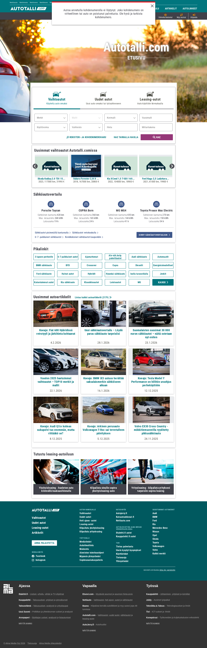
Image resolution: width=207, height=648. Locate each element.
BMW (155, 517)
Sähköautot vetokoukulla (85, 232)
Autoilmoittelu (87, 545)
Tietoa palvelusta (124, 546)
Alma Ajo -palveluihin (167, 570)
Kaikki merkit (159, 553)
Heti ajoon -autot (88, 520)
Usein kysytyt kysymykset (128, 550)
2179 (105, 297)
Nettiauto (14, 2)
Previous (35, 166)
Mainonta (84, 549)
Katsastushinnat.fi (125, 517)
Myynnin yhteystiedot (90, 556)
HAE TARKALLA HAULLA (126, 137)
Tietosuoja (121, 557)
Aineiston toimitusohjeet (92, 552)
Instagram (40, 560)
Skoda (156, 539)
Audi (155, 513)
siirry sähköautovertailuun (154, 235)
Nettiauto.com (123, 520)
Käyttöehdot (122, 553)
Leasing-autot (40, 527)
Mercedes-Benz (160, 528)
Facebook (40, 556)
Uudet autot (39, 522)
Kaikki (163, 282)
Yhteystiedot (122, 561)
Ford (155, 520)
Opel (155, 535)
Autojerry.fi (121, 513)
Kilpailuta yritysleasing (91, 531)
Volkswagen (158, 546)
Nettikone (44, 2)
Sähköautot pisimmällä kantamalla (53, 232)
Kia (154, 524)
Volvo (155, 549)
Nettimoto (23, 2)
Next (171, 166)
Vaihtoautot (39, 517)
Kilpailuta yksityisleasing (92, 528)
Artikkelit (37, 532)
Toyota (156, 542)
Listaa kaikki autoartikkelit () (93, 297)
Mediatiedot (85, 541)
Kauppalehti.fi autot (126, 536)
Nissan (156, 531)
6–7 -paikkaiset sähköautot (49, 237)
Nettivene (34, 2)
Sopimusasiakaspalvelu (91, 560)
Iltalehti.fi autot (124, 532)
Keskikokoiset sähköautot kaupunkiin (84, 237)
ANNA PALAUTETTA (44, 543)
